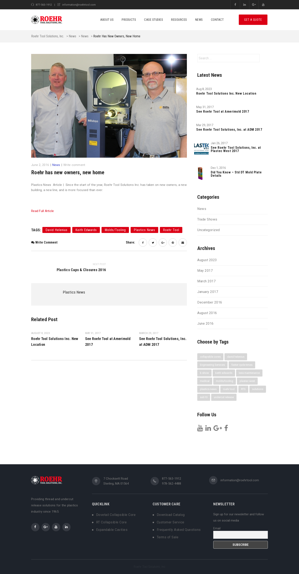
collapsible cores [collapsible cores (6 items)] (210, 356)
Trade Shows (207, 219)
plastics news (144, 230)
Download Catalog (171, 515)
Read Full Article (42, 211)
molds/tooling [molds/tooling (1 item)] (224, 381)
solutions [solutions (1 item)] (257, 389)
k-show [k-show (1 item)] (204, 372)
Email (217, 528)
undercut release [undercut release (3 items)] (224, 397)
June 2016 (205, 323)
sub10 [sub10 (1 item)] (203, 397)
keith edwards (86, 230)
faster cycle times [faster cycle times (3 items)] (241, 364)
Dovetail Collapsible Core (116, 515)
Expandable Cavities (112, 529)
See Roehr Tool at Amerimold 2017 (222, 111)
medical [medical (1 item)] (205, 381)
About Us (107, 20)
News (199, 20)
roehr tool (171, 230)
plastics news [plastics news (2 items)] (208, 389)
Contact (217, 20)
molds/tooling (115, 230)
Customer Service (170, 522)
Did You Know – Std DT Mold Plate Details (236, 174)
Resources (179, 20)
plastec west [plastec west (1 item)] (247, 381)
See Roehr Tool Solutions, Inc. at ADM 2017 (229, 129)
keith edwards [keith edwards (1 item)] (223, 372)
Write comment (74, 165)
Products (129, 20)
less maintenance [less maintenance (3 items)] (249, 372)
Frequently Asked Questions (179, 529)
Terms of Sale (168, 537)
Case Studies (153, 20)
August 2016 (207, 313)
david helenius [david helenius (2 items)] (235, 356)
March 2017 (206, 281)
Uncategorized (208, 230)
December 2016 (209, 302)
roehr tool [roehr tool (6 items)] (229, 389)
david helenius (56, 230)
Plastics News (74, 292)
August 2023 (207, 260)
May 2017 (205, 270)
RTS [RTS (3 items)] (243, 389)
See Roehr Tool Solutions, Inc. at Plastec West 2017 (236, 149)
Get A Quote (253, 19)
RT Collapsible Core (111, 522)
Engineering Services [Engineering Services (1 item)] (212, 364)
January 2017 (207, 292)
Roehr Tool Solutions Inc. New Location (226, 93)
